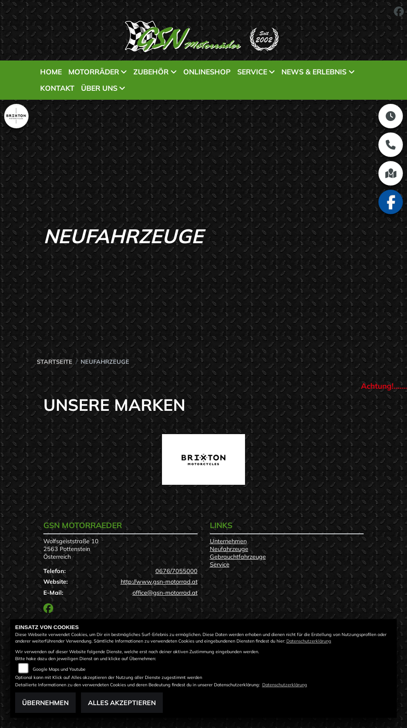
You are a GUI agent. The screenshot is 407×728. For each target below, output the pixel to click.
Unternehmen (228, 541)
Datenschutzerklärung (308, 641)
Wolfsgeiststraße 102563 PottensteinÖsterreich (71, 549)
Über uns (99, 87)
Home (51, 71)
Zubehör (151, 71)
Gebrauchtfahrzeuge (238, 556)
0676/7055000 (176, 571)
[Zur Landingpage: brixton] (16, 116)
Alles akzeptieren (122, 703)
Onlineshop (207, 71)
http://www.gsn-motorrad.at (159, 581)
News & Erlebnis (313, 71)
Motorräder (93, 71)
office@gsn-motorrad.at (165, 592)
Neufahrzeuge (229, 549)
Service (252, 71)
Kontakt (57, 87)
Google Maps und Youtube (59, 669)
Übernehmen (45, 703)
